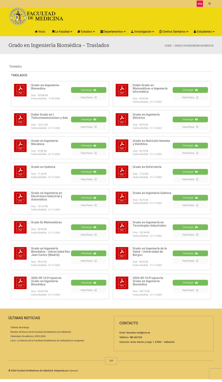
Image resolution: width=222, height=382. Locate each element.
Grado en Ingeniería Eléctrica (146, 116)
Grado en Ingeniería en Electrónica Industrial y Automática (46, 198)
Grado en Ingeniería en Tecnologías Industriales (149, 226)
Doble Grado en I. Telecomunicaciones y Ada (49, 116)
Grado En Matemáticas (46, 224)
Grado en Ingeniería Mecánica (44, 143)
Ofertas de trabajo (19, 330)
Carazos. (73, 373)
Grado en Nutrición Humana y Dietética (151, 143)
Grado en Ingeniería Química (152, 195)
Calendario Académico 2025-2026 (28, 339)
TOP (111, 363)
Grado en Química (43, 168)
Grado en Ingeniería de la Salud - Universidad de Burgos (150, 254)
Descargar (88, 90)
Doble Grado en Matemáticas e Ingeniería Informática (150, 88)
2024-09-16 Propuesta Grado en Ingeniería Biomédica (46, 284)
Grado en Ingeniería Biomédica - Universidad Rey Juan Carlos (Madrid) (50, 254)
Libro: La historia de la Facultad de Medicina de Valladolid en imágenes (47, 343)
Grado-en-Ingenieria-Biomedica (45, 86)
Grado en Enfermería (147, 168)
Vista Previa (89, 98)
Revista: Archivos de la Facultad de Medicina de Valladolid (40, 334)
